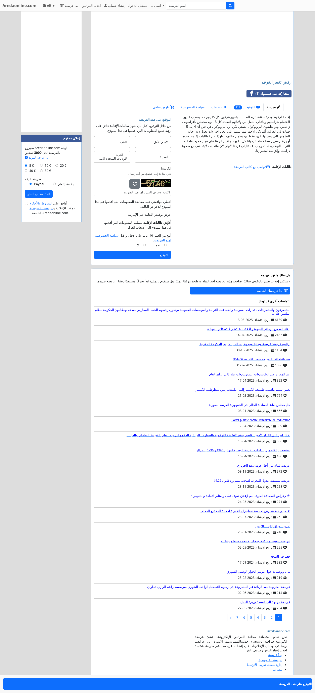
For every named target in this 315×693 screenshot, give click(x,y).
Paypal (39, 184)
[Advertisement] (192, 46)
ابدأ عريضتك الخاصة (272, 290)
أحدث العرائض (91, 5)
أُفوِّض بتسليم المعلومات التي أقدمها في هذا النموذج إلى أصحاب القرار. (137, 225)
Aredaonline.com (19, 5)
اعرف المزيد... (36, 157)
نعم (157, 245)
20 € (63, 165)
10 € (48, 165)
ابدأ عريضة (69, 5)
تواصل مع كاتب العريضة (252, 167)
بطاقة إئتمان (65, 184)
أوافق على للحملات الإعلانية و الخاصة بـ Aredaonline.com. (54, 208)
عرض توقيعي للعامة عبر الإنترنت (149, 214)
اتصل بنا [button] (156, 5)
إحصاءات (219, 107)
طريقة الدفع (33, 179)
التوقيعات (247, 107)
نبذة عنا (277, 669)
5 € (31, 165)
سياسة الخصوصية (193, 107)
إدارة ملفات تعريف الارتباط (264, 664)
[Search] (196, 5)
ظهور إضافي (163, 107)
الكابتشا (166, 168)
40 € (32, 171)
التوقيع (164, 255)
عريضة (273, 107)
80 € (48, 171)
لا (138, 245)
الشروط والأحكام (41, 203)
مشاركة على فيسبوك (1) (268, 93)
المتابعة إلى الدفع (38, 194)
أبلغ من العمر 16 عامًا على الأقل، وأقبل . (133, 237)
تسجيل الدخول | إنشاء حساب (125, 5)
